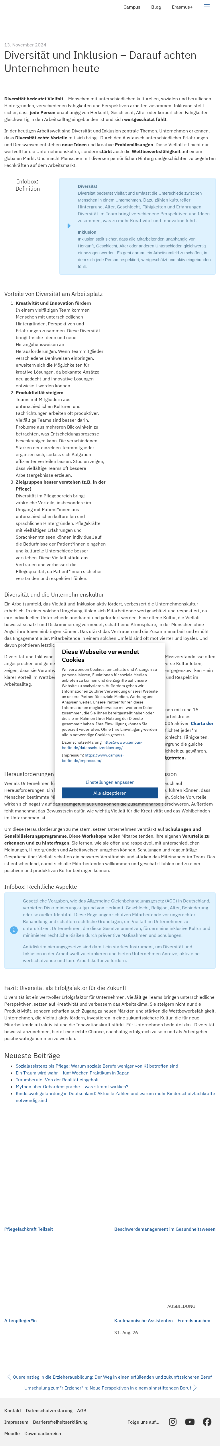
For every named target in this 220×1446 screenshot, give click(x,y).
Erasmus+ (182, 7)
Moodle (12, 1433)
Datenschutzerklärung (49, 1410)
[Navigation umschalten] (207, 7)
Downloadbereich (42, 1433)
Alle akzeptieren (110, 793)
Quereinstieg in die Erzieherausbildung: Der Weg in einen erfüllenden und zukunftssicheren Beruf (109, 1377)
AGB (82, 1410)
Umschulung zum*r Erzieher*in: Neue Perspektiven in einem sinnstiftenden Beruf (110, 1388)
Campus (131, 7)
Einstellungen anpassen (110, 782)
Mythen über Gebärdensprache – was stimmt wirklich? (72, 1086)
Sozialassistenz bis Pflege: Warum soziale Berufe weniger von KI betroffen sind (97, 1066)
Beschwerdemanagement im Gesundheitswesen (164, 1229)
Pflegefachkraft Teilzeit (28, 1229)
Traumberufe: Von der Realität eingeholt (57, 1079)
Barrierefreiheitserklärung (60, 1422)
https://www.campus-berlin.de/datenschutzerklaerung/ (102, 745)
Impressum (16, 1422)
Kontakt (12, 1410)
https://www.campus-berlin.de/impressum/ (93, 758)
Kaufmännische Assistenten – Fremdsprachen (162, 1320)
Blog (156, 7)
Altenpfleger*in (20, 1320)
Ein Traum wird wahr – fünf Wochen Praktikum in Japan (72, 1073)
